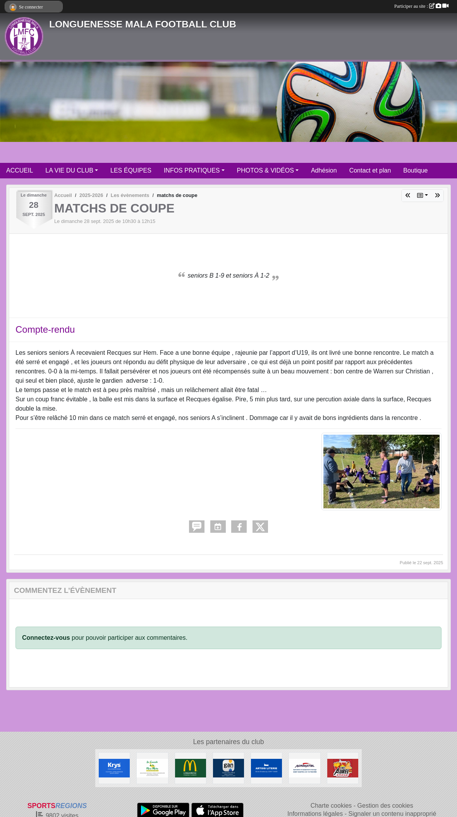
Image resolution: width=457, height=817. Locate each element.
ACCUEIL (19, 170)
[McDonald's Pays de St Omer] (190, 768)
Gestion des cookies (385, 805)
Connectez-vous (46, 637)
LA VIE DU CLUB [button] (69, 170)
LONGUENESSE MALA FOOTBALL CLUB (142, 24)
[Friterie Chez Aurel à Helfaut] (343, 768)
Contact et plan (370, 170)
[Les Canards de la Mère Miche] (152, 768)
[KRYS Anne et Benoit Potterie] (114, 768)
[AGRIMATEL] (304, 768)
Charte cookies (331, 805)
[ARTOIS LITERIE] (266, 768)
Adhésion (324, 170)
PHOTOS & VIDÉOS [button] (265, 170)
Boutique (415, 170)
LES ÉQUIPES (130, 170)
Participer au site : (421, 6)
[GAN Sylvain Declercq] (228, 768)
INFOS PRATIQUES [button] (192, 170)
